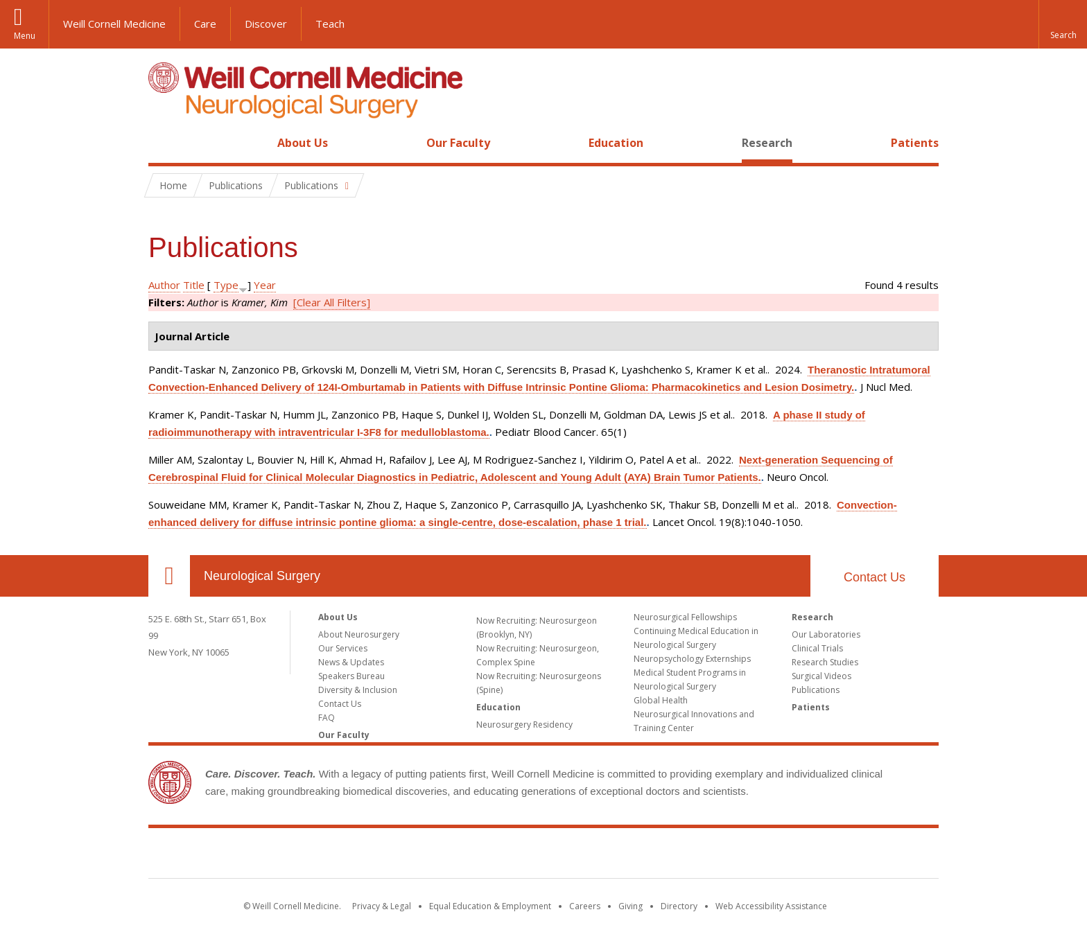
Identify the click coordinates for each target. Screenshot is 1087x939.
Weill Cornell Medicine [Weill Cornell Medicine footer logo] (543, 856)
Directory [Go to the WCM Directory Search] (679, 906)
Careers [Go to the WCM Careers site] (584, 906)
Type (226, 285)
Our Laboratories (826, 634)
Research (767, 142)
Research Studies (825, 662)
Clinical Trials (817, 648)
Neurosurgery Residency (524, 724)
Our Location (169, 576)
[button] (1062, 24)
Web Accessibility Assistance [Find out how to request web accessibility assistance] (771, 906)
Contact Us (874, 577)
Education (616, 142)
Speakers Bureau (351, 676)
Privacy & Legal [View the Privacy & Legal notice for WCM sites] (381, 906)
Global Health (661, 700)
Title (194, 285)
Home (163, 142)
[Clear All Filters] (331, 302)
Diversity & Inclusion (357, 690)
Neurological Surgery (262, 576)
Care (205, 23)
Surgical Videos (821, 676)
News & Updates (351, 662)
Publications (816, 690)
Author (164, 285)
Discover (266, 23)
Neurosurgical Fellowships (685, 617)
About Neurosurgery (358, 634)
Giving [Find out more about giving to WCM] (630, 906)
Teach (330, 23)
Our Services (342, 648)
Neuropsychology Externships (692, 659)
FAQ (326, 717)
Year (265, 285)
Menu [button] (24, 36)
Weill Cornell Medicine (114, 23)
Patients (915, 142)
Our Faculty (458, 142)
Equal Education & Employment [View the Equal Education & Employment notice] (490, 906)
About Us (302, 142)
